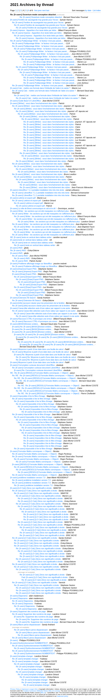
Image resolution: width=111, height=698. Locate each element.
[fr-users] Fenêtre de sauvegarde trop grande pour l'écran (34, 20)
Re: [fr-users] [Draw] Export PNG (27, 277)
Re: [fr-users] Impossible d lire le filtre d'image (31, 399)
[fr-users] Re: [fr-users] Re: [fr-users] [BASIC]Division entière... (40, 335)
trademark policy (62, 696)
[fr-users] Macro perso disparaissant (25, 625)
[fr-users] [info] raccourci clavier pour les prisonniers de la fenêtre (37, 303)
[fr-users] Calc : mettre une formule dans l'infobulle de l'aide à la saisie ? (40, 88)
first (35, 10)
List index (97, 10)
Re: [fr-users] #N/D (18, 250)
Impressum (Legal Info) (29, 689)
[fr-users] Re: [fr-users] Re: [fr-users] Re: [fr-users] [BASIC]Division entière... (47, 337)
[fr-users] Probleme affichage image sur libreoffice (31, 264)
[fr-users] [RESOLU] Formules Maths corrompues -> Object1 (37, 464)
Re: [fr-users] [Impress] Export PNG (27, 271)
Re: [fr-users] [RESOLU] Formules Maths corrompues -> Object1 (41, 467)
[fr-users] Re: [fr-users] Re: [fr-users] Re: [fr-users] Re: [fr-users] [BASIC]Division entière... (57, 345)
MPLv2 (43, 693)
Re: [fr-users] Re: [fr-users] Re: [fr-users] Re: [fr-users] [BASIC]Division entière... (51, 342)
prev (40, 10)
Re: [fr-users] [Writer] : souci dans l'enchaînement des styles (37, 106)
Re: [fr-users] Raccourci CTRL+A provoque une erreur (34, 321)
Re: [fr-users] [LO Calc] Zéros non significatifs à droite (34, 491)
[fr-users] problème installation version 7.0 (27, 478)
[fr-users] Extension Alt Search (23, 298)
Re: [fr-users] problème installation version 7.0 (31, 480)
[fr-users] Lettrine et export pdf (22, 198)
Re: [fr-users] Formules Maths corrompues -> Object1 (34, 454)
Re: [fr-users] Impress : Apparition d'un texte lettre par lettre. (37, 33)
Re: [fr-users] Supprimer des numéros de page (31, 614)
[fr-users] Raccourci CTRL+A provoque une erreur (31, 319)
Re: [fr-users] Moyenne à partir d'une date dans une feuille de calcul (40, 352)
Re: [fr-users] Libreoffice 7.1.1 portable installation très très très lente (40, 193)
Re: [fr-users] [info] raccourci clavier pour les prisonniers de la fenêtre (41, 306)
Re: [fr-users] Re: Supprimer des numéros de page (37, 619)
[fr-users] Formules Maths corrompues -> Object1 (30, 451)
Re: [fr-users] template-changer (25, 659)
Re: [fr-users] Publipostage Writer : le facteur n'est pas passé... (36, 41)
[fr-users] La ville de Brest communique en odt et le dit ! (33, 208)
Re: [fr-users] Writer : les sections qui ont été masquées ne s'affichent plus (43, 214)
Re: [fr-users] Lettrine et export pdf (26, 201)
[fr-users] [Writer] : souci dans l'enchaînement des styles (33, 103)
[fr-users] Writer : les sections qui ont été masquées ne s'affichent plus (39, 211)
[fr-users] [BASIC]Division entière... (24, 324)
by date (88, 10)
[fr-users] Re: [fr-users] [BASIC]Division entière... (32, 327)
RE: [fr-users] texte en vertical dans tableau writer (30, 237)
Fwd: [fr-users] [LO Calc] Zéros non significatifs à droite (45, 577)
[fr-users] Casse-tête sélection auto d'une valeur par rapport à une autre (40, 308)
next (44, 10)
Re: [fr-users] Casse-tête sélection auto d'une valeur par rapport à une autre (43, 311)
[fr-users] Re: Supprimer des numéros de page (33, 617)
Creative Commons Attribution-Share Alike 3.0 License (41, 691)
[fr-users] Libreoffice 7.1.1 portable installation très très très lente (37, 190)
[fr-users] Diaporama (18, 596)
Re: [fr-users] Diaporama (22, 601)
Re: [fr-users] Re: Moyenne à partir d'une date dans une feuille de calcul (46, 357)
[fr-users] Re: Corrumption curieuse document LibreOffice (38, 370)
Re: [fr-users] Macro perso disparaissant (31, 630)
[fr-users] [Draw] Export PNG (24, 274)
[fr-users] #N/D (16, 248)
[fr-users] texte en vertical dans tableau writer (29, 240)
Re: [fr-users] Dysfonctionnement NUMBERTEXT (32, 646)
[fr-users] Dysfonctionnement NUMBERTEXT (29, 643)
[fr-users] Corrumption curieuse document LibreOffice (32, 365)
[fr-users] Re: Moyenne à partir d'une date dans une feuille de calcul (42, 355)
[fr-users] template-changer (21, 656)
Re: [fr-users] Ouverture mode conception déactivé (41, 17)
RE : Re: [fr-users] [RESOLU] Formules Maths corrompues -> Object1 (39, 373)
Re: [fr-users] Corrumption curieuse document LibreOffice (36, 368)
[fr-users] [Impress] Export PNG (23, 269)
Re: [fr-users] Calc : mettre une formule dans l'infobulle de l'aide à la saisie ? (44, 91)
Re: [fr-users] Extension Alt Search (26, 300)
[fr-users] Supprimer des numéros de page (28, 612)
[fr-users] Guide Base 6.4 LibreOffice (25, 101)
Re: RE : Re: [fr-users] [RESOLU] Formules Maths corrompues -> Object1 (43, 376)
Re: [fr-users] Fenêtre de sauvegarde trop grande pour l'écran (38, 23)
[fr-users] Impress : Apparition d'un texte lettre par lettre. (33, 30)
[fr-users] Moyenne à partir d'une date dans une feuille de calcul (36, 349)
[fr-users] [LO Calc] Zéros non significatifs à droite (31, 488)
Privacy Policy (15, 689)
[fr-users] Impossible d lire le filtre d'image (27, 396)
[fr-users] (14, 640)
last (47, 10)
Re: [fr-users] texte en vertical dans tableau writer (32, 243)
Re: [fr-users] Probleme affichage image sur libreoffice (34, 266)
